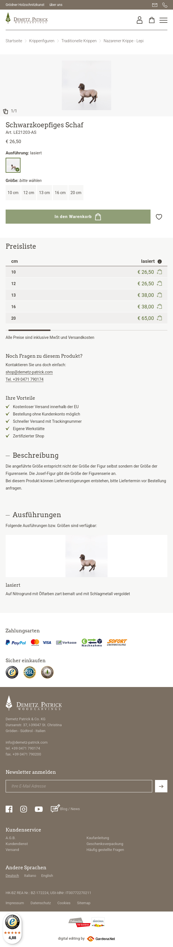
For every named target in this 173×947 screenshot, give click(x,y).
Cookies (63, 903)
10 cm (13, 192)
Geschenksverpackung (104, 844)
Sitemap (83, 903)
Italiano (30, 875)
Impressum (15, 903)
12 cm (28, 192)
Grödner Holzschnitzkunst (25, 5)
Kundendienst (17, 844)
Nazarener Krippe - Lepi (124, 41)
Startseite (14, 41)
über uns (55, 5)
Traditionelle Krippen (79, 41)
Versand (12, 850)
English (47, 875)
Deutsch (12, 875)
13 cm (44, 192)
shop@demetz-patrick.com (29, 372)
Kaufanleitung (97, 838)
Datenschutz (41, 903)
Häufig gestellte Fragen (105, 850)
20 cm (75, 192)
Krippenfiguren (41, 41)
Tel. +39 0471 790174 (25, 379)
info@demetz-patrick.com (26, 742)
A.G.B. (11, 838)
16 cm (60, 192)
